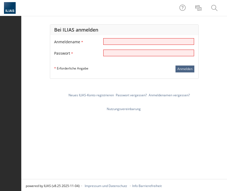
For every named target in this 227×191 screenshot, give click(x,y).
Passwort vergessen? (131, 95)
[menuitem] (199, 8)
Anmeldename (68, 41)
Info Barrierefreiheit (147, 186)
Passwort (63, 53)
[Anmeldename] (148, 41)
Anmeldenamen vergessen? (169, 95)
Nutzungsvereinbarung (124, 109)
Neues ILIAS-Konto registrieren (91, 95)
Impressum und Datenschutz (106, 186)
